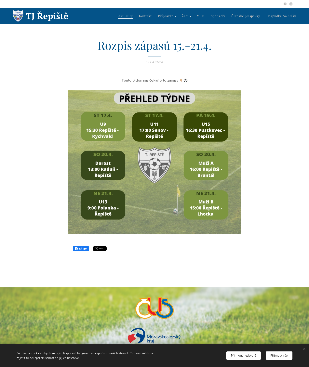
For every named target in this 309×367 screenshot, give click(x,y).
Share (81, 248)
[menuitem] (126, 16)
